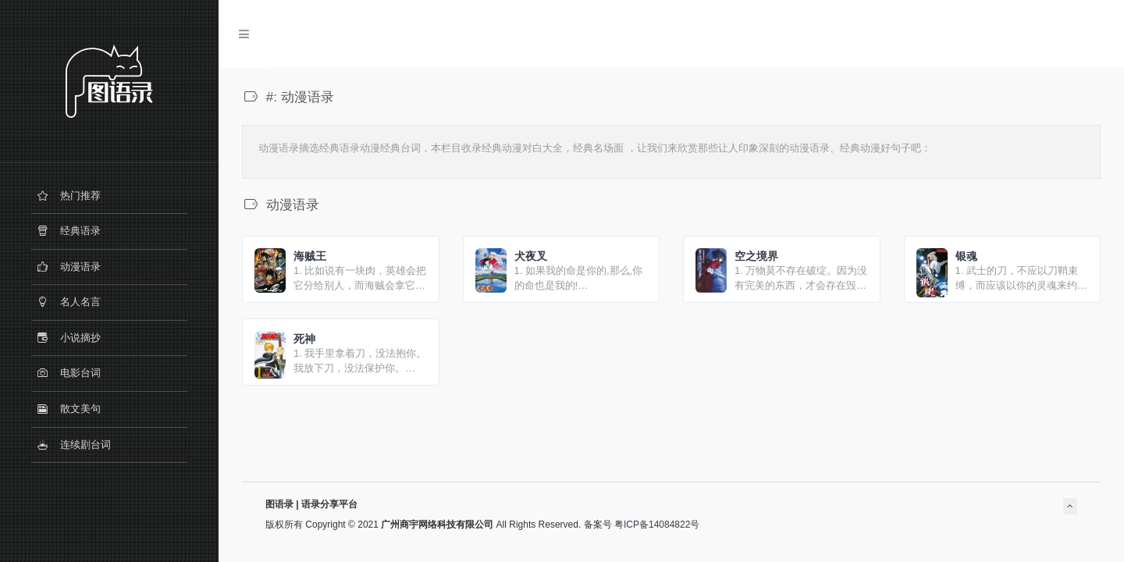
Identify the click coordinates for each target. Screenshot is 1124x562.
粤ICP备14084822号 (656, 524)
